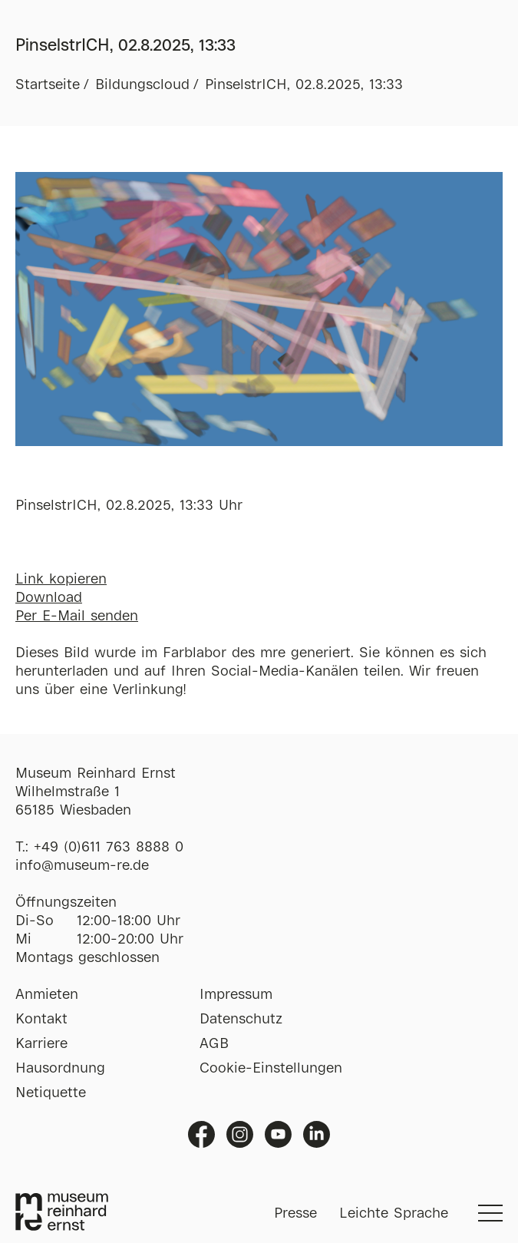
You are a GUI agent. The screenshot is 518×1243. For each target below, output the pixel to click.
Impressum (236, 995)
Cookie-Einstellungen (271, 1069)
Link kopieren (61, 580)
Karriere (41, 1044)
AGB (214, 1044)
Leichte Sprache (393, 1214)
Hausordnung (60, 1069)
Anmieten (46, 995)
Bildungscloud (142, 85)
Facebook (201, 1134)
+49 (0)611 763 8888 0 (108, 847)
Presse (295, 1214)
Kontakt (41, 1019)
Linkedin (316, 1134)
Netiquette (50, 1093)
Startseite (47, 85)
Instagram (239, 1134)
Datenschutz (241, 1019)
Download (48, 598)
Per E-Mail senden (76, 616)
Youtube (278, 1134)
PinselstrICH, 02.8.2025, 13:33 (304, 85)
